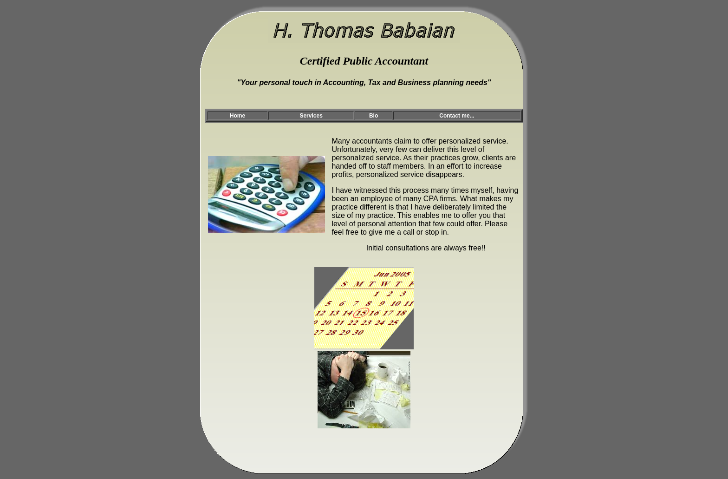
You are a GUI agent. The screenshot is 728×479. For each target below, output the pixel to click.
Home (237, 115)
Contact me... (456, 115)
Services (310, 115)
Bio (373, 115)
